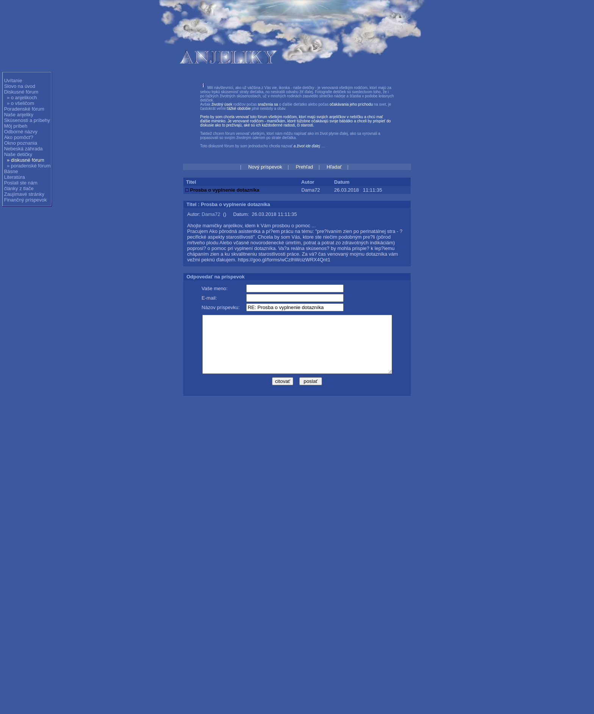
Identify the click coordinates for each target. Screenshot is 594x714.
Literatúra (14, 177)
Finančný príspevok (25, 200)
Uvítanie (13, 80)
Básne (11, 171)
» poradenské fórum (29, 166)
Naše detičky (18, 154)
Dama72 (211, 214)
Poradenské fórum (24, 109)
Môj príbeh (15, 126)
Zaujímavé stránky (24, 194)
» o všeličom (20, 103)
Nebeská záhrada (23, 149)
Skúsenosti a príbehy (27, 120)
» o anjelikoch (22, 97)
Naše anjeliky (18, 114)
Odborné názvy (21, 131)
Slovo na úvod (19, 86)
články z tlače (19, 188)
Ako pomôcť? (18, 137)
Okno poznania (20, 143)
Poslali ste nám (21, 183)
